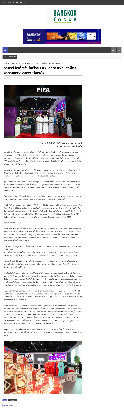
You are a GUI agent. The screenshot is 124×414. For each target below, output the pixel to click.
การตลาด (12, 63)
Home (6, 63)
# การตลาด (12, 400)
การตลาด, (36, 78)
